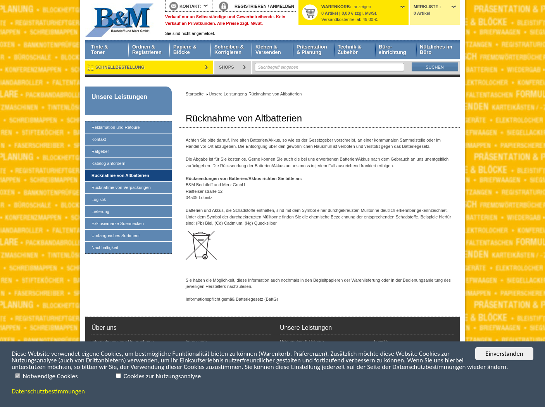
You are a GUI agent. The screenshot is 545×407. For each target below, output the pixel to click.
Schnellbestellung (120, 67)
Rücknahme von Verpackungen (121, 187)
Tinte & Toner (99, 49)
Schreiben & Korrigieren (229, 49)
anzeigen (362, 6)
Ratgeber (100, 151)
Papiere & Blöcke (185, 49)
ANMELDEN (282, 6)
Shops (226, 67)
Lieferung (100, 211)
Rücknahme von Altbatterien (120, 175)
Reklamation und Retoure (115, 127)
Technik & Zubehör (349, 49)
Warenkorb (335, 6)
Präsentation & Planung (312, 49)
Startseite (119, 20)
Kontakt (98, 139)
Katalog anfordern (108, 163)
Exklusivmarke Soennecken (117, 223)
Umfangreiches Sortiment (115, 235)
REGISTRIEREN (251, 6)
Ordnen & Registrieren (147, 49)
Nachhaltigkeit (104, 247)
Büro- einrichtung (392, 49)
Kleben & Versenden (268, 49)
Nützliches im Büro (436, 49)
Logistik (98, 199)
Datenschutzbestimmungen (48, 391)
